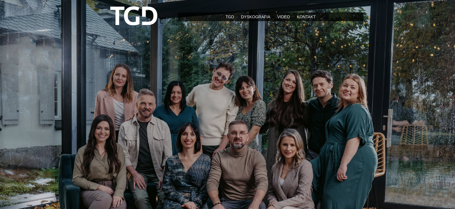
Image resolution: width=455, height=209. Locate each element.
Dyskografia (255, 17)
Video (283, 17)
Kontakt (306, 17)
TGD (229, 17)
